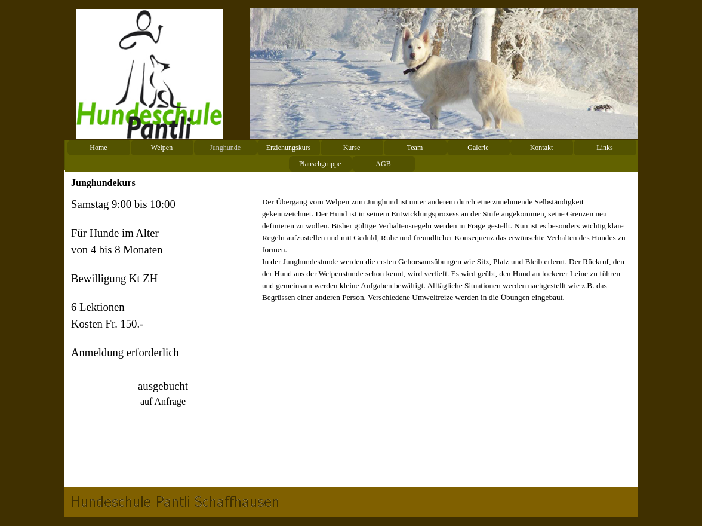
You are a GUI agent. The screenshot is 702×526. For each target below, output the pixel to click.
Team (415, 147)
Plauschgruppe (320, 164)
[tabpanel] (163, 338)
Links (604, 147)
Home (98, 147)
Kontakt (541, 147)
